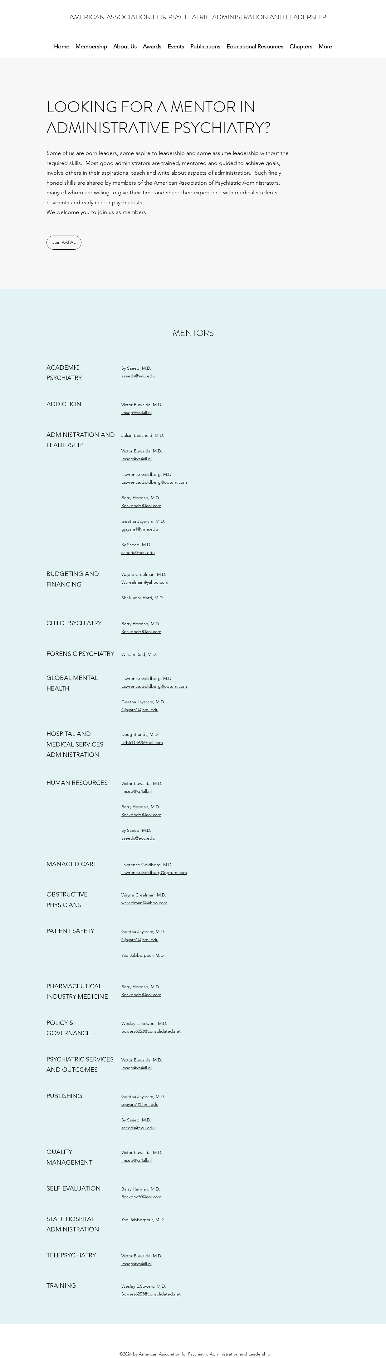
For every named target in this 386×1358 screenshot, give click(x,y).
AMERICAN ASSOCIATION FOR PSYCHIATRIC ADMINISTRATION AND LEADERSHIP (198, 17)
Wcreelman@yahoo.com (144, 582)
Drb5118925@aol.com (142, 742)
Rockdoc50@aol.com (141, 505)
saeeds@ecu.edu (138, 376)
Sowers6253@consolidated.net (151, 1031)
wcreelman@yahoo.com (144, 903)
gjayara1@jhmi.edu (139, 529)
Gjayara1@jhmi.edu (140, 709)
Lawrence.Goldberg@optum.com (154, 482)
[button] (205, 47)
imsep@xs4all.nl (136, 412)
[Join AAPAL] (63, 243)
